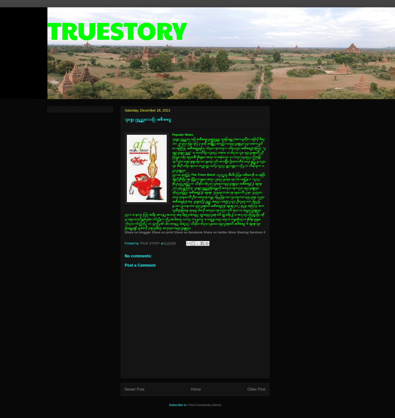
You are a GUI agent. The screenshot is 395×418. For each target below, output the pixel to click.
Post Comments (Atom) (204, 405)
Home (196, 389)
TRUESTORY (117, 30)
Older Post (256, 389)
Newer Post (134, 389)
